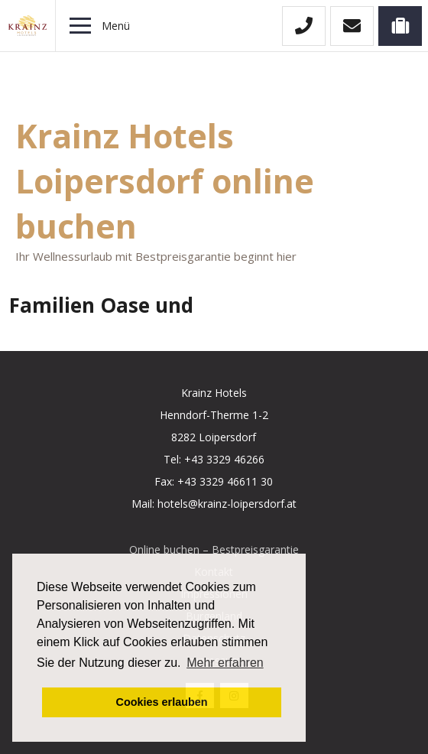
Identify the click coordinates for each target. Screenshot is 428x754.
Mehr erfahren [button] (225, 662)
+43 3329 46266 (224, 459)
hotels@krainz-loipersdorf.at (227, 503)
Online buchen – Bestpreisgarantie (214, 549)
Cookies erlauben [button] (162, 702)
